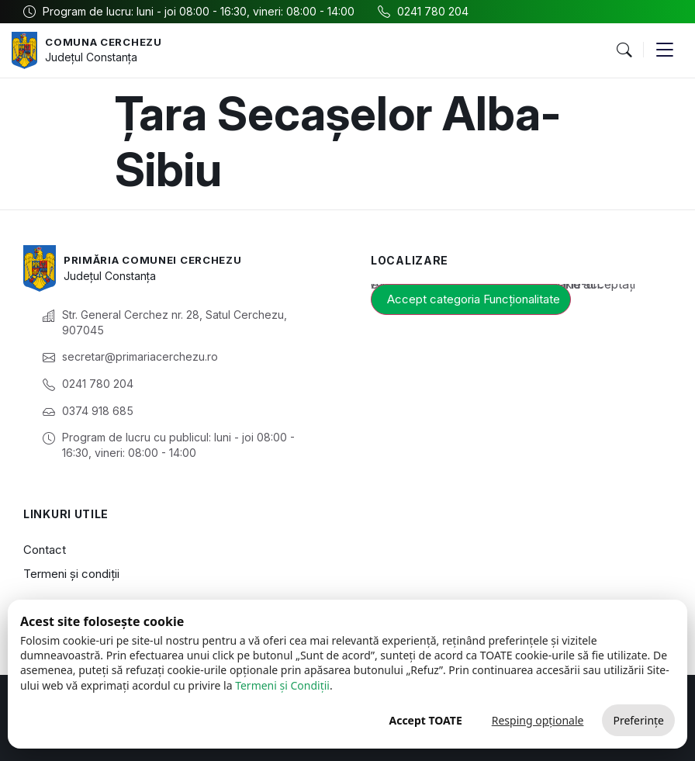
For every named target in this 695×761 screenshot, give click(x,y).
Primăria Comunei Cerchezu (159, 259)
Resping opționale (538, 720)
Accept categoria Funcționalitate (473, 299)
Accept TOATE (425, 720)
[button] (623, 50)
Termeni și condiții (71, 573)
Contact (44, 549)
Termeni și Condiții (282, 685)
